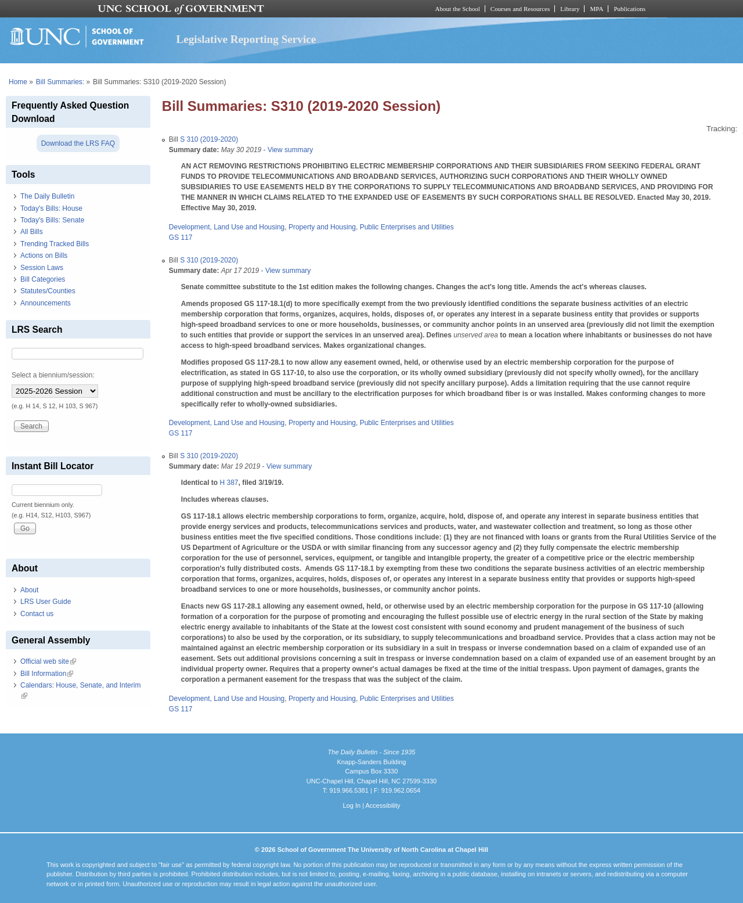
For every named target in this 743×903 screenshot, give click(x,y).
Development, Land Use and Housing (226, 227)
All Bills (31, 232)
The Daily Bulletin (47, 196)
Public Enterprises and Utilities (407, 227)
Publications (629, 8)
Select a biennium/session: (53, 375)
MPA (596, 8)
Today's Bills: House (51, 208)
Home (18, 82)
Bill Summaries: (60, 82)
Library (569, 8)
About (29, 590)
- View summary (287, 150)
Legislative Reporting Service (246, 39)
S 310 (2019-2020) (209, 139)
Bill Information (46, 674)
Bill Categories (42, 279)
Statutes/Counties (47, 291)
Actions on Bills (43, 255)
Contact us (36, 614)
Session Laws (41, 268)
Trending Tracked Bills (54, 244)
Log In (351, 805)
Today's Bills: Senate (52, 220)
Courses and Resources (520, 8)
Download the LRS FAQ (78, 143)
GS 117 (181, 237)
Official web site (48, 661)
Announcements (45, 303)
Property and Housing (322, 227)
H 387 (228, 483)
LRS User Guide (45, 602)
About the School (457, 8)
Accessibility (382, 805)
